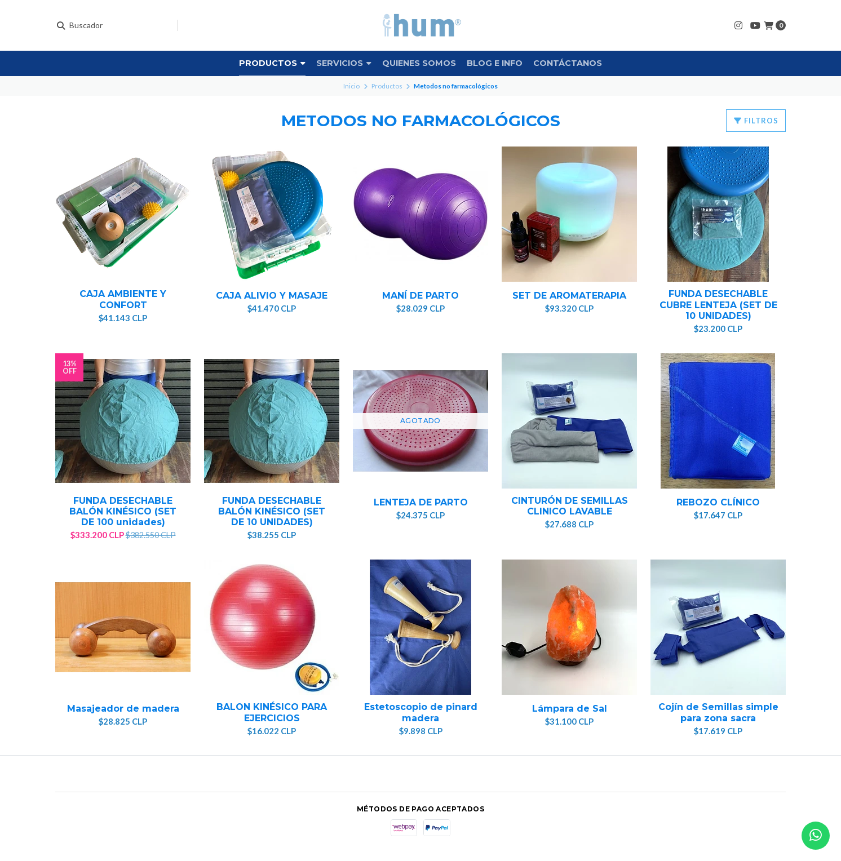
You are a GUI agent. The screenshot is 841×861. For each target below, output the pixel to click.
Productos (272, 63)
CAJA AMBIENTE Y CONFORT (122, 299)
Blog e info (495, 63)
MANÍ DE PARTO (420, 295)
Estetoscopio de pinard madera (420, 712)
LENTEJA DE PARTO (421, 502)
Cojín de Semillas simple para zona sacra (718, 712)
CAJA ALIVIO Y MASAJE (271, 295)
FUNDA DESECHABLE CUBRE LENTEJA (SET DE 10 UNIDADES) (718, 305)
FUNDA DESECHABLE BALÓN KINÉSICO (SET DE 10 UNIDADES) (271, 511)
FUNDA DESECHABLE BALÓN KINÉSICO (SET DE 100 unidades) (122, 511)
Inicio (351, 86)
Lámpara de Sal (569, 708)
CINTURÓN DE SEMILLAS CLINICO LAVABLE (569, 506)
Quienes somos (419, 63)
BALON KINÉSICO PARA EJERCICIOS (271, 712)
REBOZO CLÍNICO (718, 502)
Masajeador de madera (123, 708)
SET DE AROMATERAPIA (569, 295)
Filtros (755, 120)
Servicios (343, 63)
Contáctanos (567, 63)
